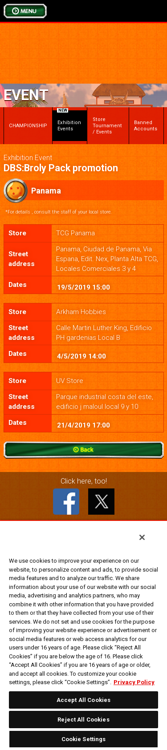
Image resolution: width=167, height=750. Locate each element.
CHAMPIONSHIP (28, 126)
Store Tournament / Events (107, 126)
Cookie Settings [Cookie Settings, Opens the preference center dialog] (83, 739)
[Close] (142, 537)
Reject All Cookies (83, 719)
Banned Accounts (145, 126)
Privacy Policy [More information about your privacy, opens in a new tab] (134, 682)
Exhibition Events (69, 121)
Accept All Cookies (83, 700)
